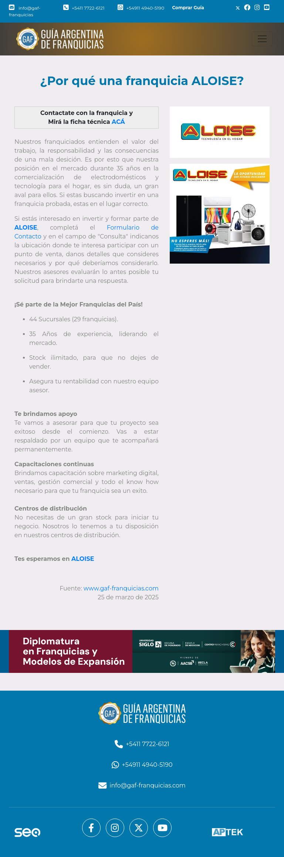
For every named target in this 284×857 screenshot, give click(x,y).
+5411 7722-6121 (83, 8)
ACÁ (118, 121)
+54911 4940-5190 (141, 8)
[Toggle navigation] (262, 38)
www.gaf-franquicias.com (121, 588)
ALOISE (82, 558)
